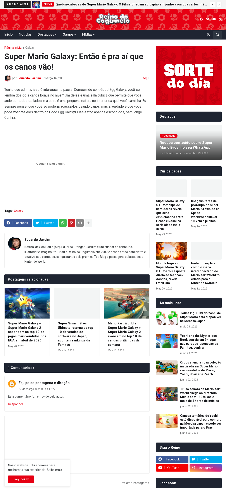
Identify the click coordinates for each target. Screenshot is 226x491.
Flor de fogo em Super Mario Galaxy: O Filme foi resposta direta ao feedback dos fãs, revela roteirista (170, 273)
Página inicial (13, 47)
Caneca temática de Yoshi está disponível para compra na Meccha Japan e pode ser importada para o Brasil (200, 421)
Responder (15, 404)
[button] (212, 4)
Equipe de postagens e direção (44, 383)
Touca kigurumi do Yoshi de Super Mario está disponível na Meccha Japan (200, 317)
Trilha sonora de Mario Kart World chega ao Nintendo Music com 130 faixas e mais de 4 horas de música (200, 395)
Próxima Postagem (134, 483)
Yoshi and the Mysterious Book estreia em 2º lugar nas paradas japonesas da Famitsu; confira (199, 342)
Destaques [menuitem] (46, 34)
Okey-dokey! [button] (20, 479)
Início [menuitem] (8, 34)
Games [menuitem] (68, 34)
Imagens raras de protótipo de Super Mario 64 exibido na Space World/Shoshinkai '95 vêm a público (205, 211)
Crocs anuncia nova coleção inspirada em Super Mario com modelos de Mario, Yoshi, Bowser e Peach (200, 368)
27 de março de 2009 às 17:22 (37, 389)
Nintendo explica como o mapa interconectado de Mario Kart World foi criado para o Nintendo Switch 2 (206, 273)
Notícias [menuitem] (25, 34)
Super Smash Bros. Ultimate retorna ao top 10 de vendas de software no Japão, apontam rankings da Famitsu (75, 334)
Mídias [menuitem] (87, 34)
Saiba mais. (55, 470)
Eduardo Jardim (37, 240)
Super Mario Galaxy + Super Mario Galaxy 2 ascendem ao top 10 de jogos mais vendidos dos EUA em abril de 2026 (27, 331)
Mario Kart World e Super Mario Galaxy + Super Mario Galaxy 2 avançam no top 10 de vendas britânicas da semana (125, 334)
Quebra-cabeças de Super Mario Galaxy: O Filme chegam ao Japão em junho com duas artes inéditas (131, 4)
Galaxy (30, 47)
